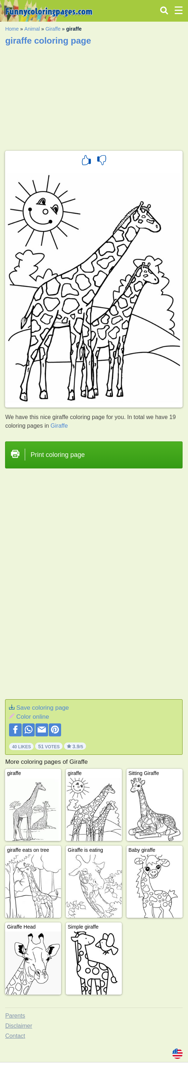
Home (11, 29)
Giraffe (53, 29)
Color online (32, 716)
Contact (15, 1036)
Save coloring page (42, 707)
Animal (32, 29)
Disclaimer (18, 1026)
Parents (15, 1016)
